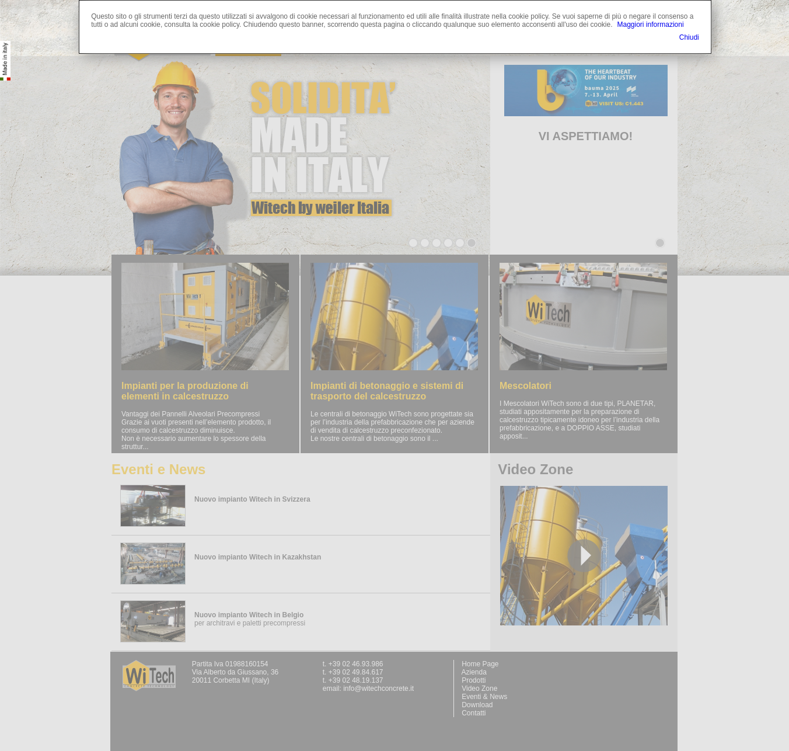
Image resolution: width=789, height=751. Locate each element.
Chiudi (689, 37)
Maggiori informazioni (650, 24)
